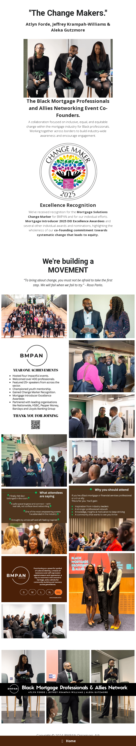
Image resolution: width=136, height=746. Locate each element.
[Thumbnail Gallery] (34, 316)
